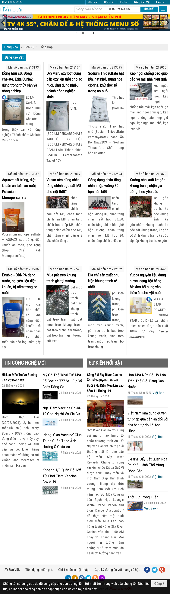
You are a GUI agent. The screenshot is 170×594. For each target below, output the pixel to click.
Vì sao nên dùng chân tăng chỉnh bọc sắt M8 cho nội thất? (63, 186)
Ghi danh (93, 2)
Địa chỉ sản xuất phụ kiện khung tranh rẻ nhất (103, 281)
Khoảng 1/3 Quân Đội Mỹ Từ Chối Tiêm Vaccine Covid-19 (61, 476)
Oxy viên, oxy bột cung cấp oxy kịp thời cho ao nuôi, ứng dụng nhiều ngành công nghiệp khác (64, 85)
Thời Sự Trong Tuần (142, 497)
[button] (163, 9)
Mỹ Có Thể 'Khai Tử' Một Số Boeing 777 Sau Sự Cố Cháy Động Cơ (62, 381)
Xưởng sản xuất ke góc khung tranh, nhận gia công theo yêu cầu (147, 186)
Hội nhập (109, 2)
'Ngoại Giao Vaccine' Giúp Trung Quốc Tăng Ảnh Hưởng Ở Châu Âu (62, 441)
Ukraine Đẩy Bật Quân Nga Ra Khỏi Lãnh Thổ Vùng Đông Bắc (147, 465)
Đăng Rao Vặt (142, 2)
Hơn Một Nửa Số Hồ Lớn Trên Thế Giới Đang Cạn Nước (146, 381)
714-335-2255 (13, 2)
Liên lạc (160, 2)
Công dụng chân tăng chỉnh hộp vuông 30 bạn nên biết (104, 186)
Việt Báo (158, 393)
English (124, 2)
